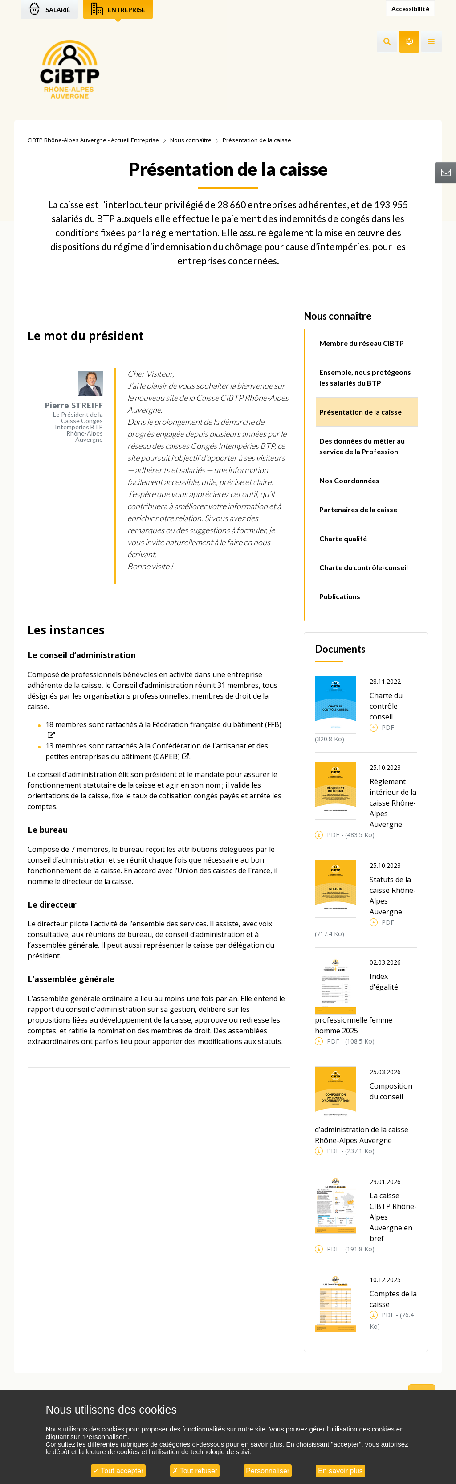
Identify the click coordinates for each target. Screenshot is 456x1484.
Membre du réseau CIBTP (361, 343)
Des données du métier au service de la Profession (362, 446)
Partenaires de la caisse (358, 509)
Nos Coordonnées (349, 480)
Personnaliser (267, 1471)
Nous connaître (191, 140)
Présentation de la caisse (360, 411)
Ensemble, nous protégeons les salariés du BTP (365, 377)
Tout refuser (195, 1471)
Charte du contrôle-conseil (363, 567)
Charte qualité (343, 538)
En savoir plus (340, 1471)
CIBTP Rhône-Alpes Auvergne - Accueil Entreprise (93, 140)
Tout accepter (118, 1471)
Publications (339, 596)
